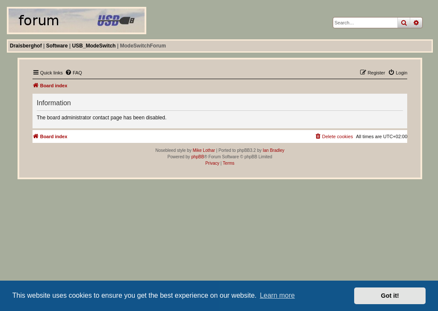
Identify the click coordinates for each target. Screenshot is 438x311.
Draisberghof (26, 46)
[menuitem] (73, 73)
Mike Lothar (203, 150)
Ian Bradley (273, 150)
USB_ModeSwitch (93, 46)
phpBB (197, 156)
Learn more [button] (277, 295)
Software (57, 46)
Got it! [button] (390, 295)
